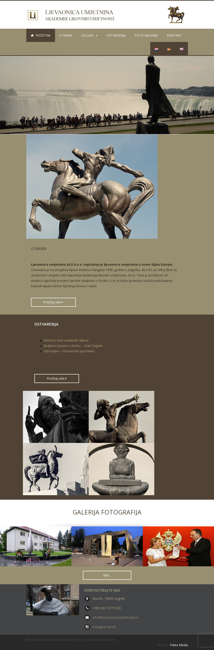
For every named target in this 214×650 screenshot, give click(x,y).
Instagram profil (104, 627)
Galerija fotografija (107, 512)
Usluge (89, 35)
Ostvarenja (116, 35)
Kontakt (174, 35)
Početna (41, 35)
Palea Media (179, 645)
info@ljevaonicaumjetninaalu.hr (115, 617)
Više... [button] (107, 575)
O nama (66, 35)
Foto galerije (146, 35)
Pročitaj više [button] (53, 302)
